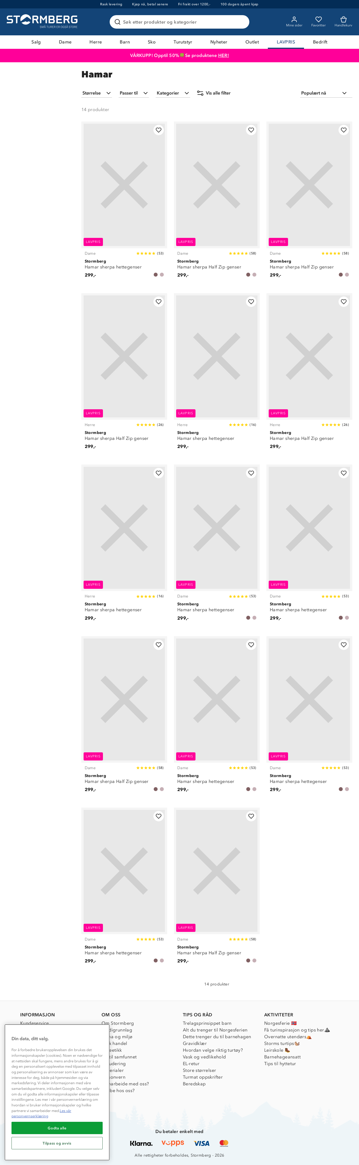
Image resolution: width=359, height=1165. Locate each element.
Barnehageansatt (282, 1057)
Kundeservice (34, 1023)
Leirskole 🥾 (277, 1050)
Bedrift (320, 42)
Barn (125, 42)
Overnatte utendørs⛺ (288, 1036)
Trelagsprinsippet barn (207, 1023)
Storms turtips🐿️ (282, 1043)
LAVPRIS (286, 42)
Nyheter (218, 42)
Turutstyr (183, 42)
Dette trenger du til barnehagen (217, 1036)
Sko (152, 42)
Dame (65, 42)
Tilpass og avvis (57, 1143)
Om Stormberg (118, 1023)
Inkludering (114, 1063)
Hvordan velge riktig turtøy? (213, 1050)
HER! (223, 55)
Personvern (113, 1077)
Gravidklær (195, 1043)
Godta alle (57, 1128)
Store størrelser (199, 1070)
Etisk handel (114, 1043)
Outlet (252, 42)
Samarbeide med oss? (125, 1083)
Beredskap (194, 1083)
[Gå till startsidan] (43, 21)
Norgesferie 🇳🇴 (280, 1023)
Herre (95, 42)
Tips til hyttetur (280, 1063)
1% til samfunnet (119, 1057)
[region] (57, 1092)
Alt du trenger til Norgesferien (215, 1030)
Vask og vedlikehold (204, 1057)
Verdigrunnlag (117, 1030)
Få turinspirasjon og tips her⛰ (297, 1030)
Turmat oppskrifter (203, 1077)
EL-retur (191, 1063)
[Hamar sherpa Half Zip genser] (217, 202)
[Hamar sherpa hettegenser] (124, 202)
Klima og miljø (117, 1036)
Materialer (113, 1070)
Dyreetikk (112, 1050)
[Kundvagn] (343, 22)
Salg (36, 42)
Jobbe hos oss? (118, 1090)
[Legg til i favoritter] (158, 130)
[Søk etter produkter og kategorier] (180, 22)
